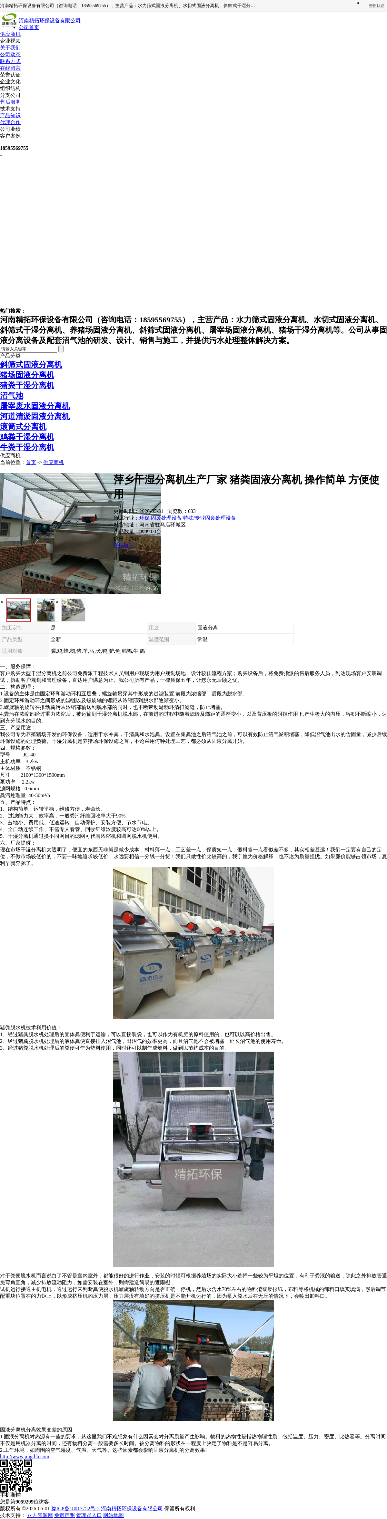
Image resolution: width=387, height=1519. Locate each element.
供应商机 (10, 34)
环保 (144, 518)
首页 (31, 462)
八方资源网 (40, 1515)
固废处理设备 (166, 518)
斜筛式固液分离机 (31, 364)
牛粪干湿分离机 (27, 447)
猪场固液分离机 (27, 375)
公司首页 (29, 27)
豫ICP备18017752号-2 (75, 1508)
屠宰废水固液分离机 (35, 406)
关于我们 (10, 47)
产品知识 (10, 115)
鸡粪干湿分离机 (27, 437)
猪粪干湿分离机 (27, 385)
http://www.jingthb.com (24, 1456)
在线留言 (10, 68)
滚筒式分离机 (23, 426)
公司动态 (10, 54)
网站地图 (113, 1515)
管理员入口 (89, 1515)
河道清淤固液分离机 (35, 416)
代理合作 (10, 122)
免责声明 (64, 1515)
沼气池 (11, 395)
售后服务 (10, 102)
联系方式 (10, 61)
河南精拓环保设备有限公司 (132, 1508)
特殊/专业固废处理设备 (209, 518)
